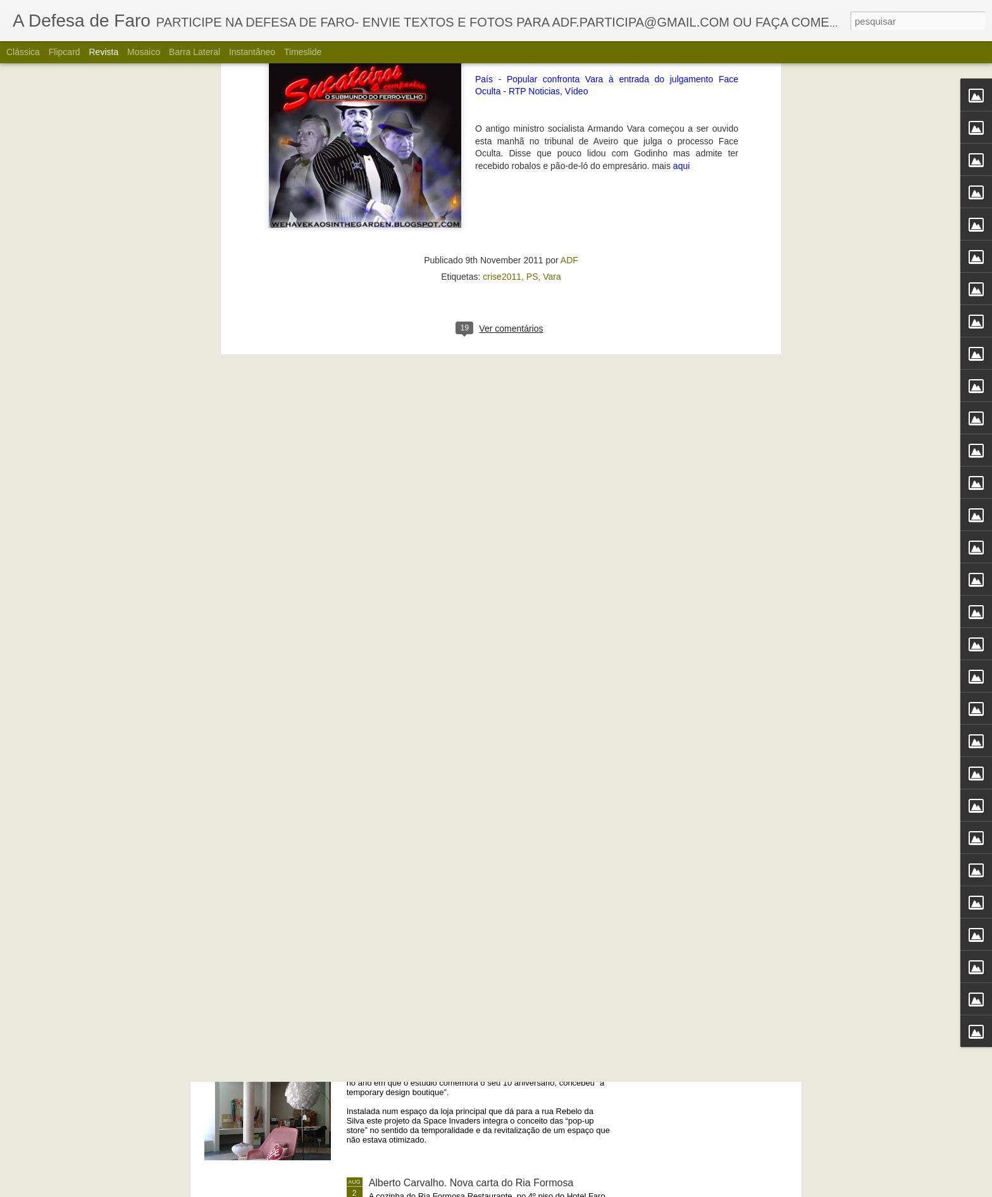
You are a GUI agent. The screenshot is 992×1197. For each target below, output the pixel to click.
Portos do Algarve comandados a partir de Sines (477, 895)
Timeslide (302, 52)
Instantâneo (252, 52)
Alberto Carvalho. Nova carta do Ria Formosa (471, 1182)
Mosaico (143, 52)
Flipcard (64, 52)
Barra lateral (194, 52)
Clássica (23, 52)
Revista (103, 52)
